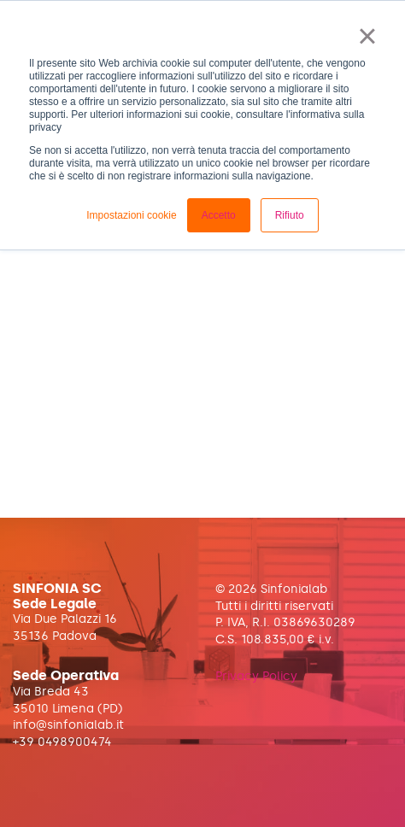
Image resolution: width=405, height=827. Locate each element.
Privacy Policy (256, 676)
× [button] (367, 36)
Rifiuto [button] (289, 215)
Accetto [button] (219, 215)
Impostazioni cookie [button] (131, 215)
